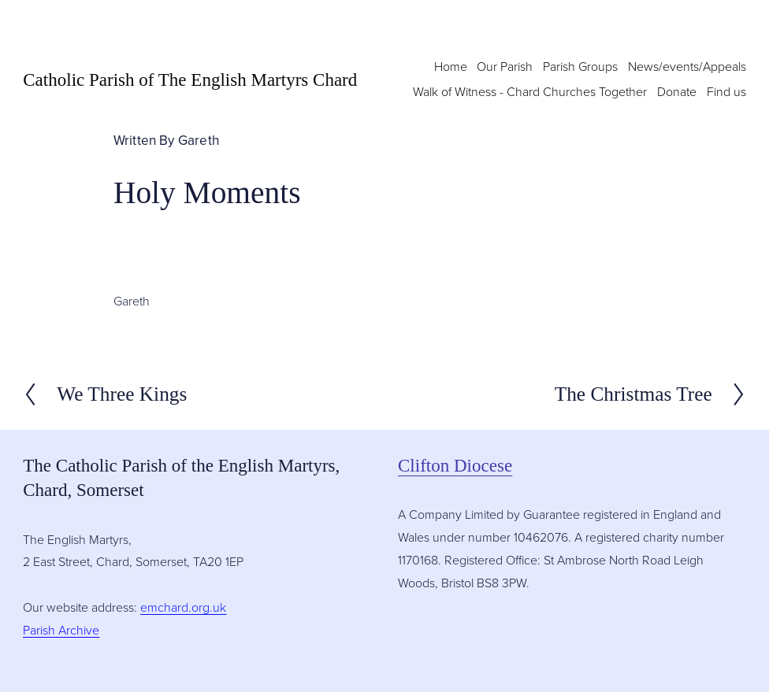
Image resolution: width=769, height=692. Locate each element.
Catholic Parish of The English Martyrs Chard (190, 79)
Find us (726, 91)
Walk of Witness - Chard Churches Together (530, 91)
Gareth (198, 140)
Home (450, 66)
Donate (677, 91)
